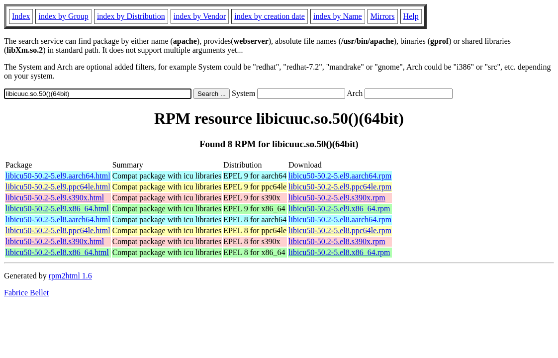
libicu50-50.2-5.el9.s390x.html (54, 197)
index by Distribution (131, 16)
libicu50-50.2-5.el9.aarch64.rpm (339, 176)
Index (21, 16)
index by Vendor (200, 16)
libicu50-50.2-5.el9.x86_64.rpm (339, 208)
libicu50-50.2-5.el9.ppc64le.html (57, 186)
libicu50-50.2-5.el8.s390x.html (54, 241)
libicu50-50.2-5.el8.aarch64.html (57, 219)
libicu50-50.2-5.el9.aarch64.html (57, 176)
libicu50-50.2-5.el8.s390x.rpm (336, 241)
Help (411, 16)
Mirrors (383, 16)
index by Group (63, 16)
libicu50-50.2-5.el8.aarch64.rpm (339, 219)
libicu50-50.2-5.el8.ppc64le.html (57, 230)
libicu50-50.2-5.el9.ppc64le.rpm (339, 186)
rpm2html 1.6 (70, 275)
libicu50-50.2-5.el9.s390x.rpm (336, 197)
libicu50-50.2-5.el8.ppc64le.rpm (339, 230)
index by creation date (269, 16)
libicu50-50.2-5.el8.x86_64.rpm (339, 252)
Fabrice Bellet (26, 292)
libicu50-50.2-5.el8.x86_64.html (57, 252)
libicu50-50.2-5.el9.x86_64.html (57, 208)
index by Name (337, 16)
